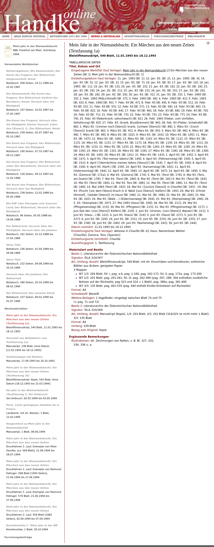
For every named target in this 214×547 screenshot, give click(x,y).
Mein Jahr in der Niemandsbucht (35, 46)
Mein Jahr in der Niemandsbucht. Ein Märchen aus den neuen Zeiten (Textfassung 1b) (31, 371)
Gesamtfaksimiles (137, 36)
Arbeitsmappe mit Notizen (24, 356)
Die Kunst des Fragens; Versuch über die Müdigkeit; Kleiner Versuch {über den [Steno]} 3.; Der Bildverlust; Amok (33, 124)
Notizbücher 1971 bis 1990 (68, 36)
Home (6, 36)
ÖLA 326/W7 (93, 257)
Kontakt (183, 23)
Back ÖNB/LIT (201, 23)
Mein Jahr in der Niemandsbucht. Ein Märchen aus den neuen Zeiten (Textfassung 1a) (31, 319)
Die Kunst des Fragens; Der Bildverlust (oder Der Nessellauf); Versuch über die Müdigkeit (33, 166)
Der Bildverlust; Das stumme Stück (30, 293)
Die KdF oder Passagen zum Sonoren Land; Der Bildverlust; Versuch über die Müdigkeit (33, 207)
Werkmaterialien (15, 308)
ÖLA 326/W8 (93, 310)
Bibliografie (196, 36)
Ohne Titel (13, 245)
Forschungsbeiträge (168, 36)
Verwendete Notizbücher (21, 64)
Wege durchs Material (30, 36)
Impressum (166, 23)
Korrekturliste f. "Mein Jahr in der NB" (32, 525)
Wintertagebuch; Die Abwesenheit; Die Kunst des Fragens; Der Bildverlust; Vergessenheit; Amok (33, 75)
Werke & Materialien (105, 36)
